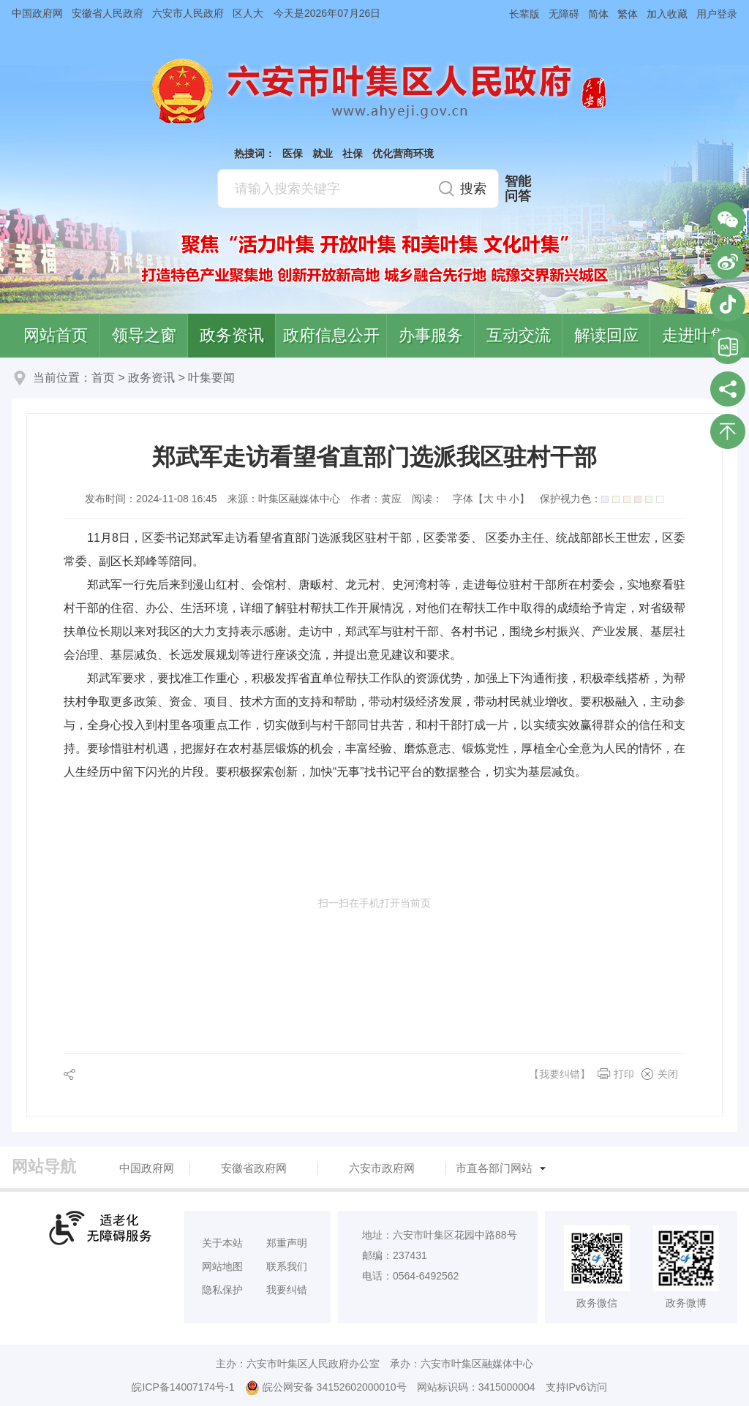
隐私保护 (222, 1290)
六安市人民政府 (188, 13)
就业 (322, 153)
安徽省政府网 (254, 1168)
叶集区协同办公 (727, 346)
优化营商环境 (403, 153)
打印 (624, 1074)
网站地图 (222, 1266)
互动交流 (518, 335)
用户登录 (716, 14)
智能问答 (518, 188)
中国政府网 (37, 13)
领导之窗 (144, 335)
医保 (292, 153)
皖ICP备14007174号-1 (183, 1387)
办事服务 (431, 335)
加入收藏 (667, 14)
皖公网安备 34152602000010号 (326, 1387)
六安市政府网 (382, 1168)
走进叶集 (694, 335)
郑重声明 (286, 1243)
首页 (103, 377)
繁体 (627, 14)
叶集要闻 (211, 377)
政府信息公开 (331, 335)
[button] (520, 13)
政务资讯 (232, 335)
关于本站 (222, 1243)
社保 (352, 153)
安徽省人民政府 (107, 13)
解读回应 (606, 335)
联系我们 (286, 1266)
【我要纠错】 (559, 1074)
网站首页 (55, 335)
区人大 (248, 13)
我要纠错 (286, 1290)
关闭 (668, 1074)
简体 (598, 14)
